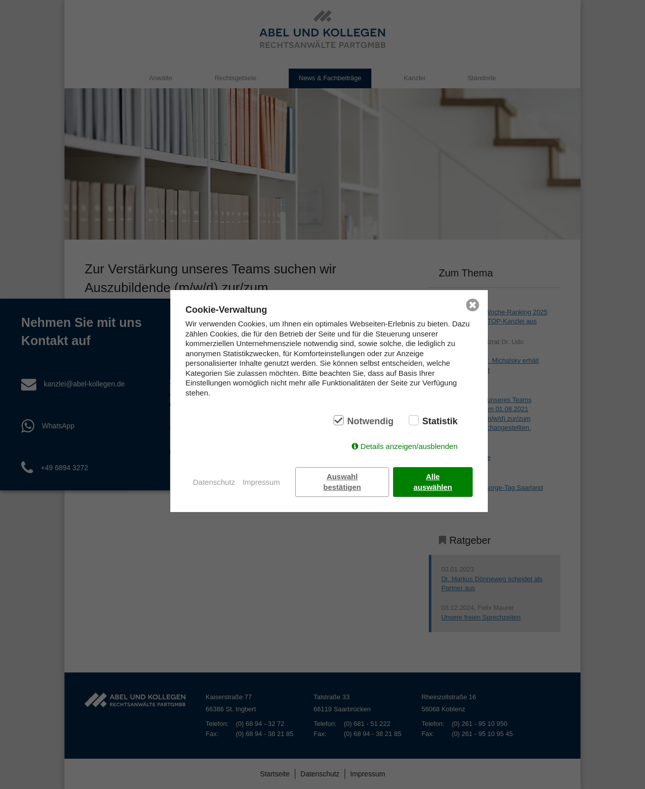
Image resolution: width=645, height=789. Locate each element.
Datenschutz (214, 482)
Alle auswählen (433, 481)
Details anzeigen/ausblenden (409, 446)
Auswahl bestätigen (342, 481)
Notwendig (370, 421)
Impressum (261, 482)
